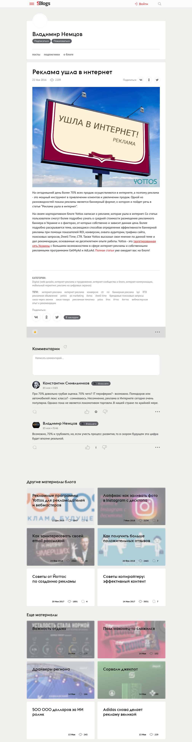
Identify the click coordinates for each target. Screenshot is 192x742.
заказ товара (63, 299)
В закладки (72, 317)
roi (108, 292)
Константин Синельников (66, 383)
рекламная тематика (83, 299)
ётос (108, 299)
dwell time (101, 295)
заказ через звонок (42, 299)
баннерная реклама (123, 292)
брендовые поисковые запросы (126, 295)
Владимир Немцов (57, 34)
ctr (102, 292)
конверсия (92, 292)
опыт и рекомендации (44, 303)
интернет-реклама (52, 292)
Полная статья (104, 250)
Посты (36, 54)
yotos (100, 299)
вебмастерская (140, 299)
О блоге (68, 54)
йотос (90, 295)
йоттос (125, 299)
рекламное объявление (44, 295)
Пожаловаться (62, 41)
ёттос (116, 299)
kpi (138, 292)
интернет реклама (74, 292)
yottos (63, 295)
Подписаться (41, 41)
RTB (145, 292)
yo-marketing (77, 295)
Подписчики (52, 54)
